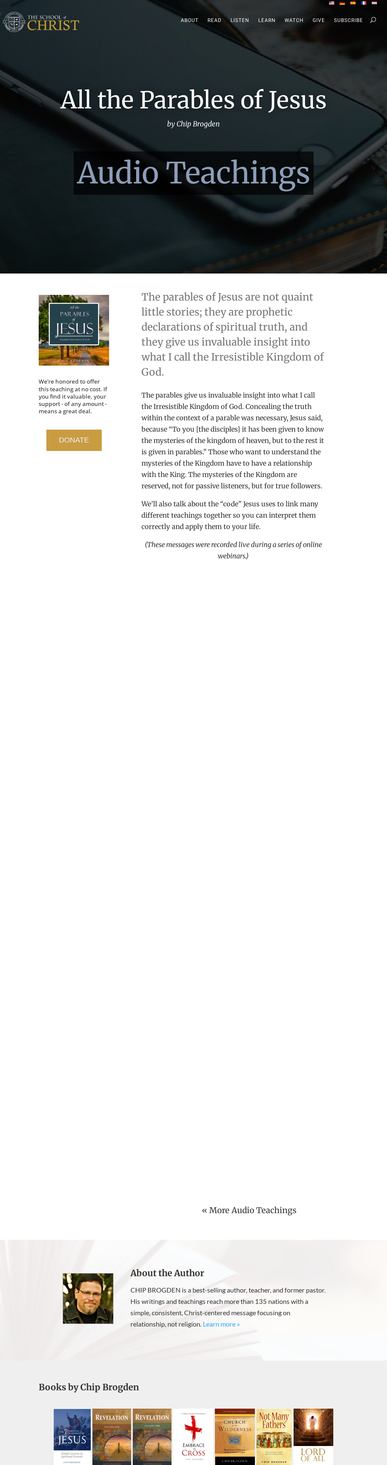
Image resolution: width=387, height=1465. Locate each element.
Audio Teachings (193, 173)
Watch (294, 20)
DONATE (74, 440)
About (190, 20)
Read (215, 20)
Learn (267, 20)
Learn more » (221, 1324)
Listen (240, 20)
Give (319, 20)
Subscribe (348, 20)
